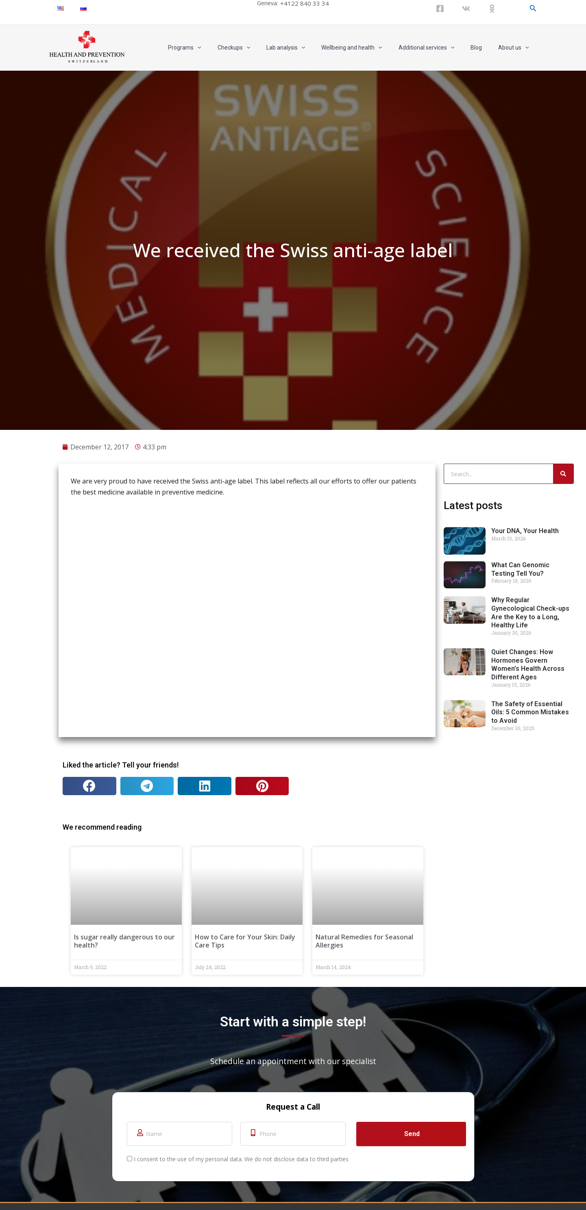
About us (516, 47)
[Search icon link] (533, 8)
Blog (483, 47)
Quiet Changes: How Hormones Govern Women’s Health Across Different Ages (527, 1151)
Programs (216, 47)
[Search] (563, 961)
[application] (229, 47)
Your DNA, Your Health (525, 1018)
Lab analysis (307, 47)
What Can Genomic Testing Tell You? (520, 1056)
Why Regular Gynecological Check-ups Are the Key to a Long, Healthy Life (530, 1099)
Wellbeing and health (368, 47)
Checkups (260, 47)
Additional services (438, 47)
